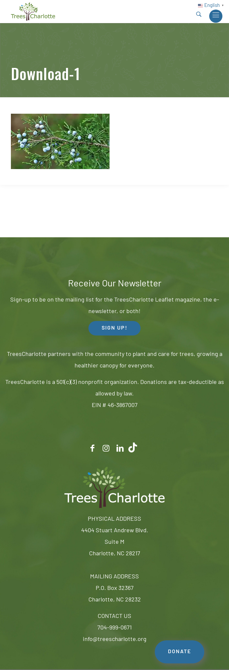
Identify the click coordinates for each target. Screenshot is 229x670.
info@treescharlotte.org (115, 639)
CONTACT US (114, 616)
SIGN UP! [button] (114, 328)
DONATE (179, 652)
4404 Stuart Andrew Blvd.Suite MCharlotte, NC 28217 (114, 542)
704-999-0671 (114, 628)
